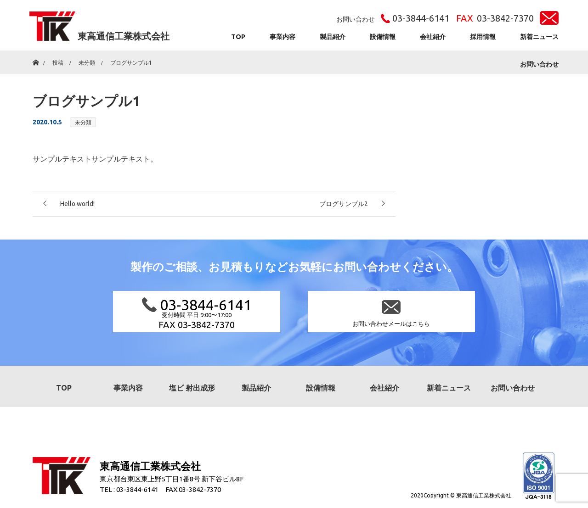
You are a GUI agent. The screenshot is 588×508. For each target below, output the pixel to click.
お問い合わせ (539, 64)
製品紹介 (332, 36)
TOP (238, 36)
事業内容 (282, 36)
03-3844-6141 (420, 18)
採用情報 (483, 36)
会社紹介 (433, 36)
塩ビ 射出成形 (192, 388)
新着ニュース (539, 36)
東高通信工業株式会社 (124, 36)
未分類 (83, 122)
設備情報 (383, 36)
